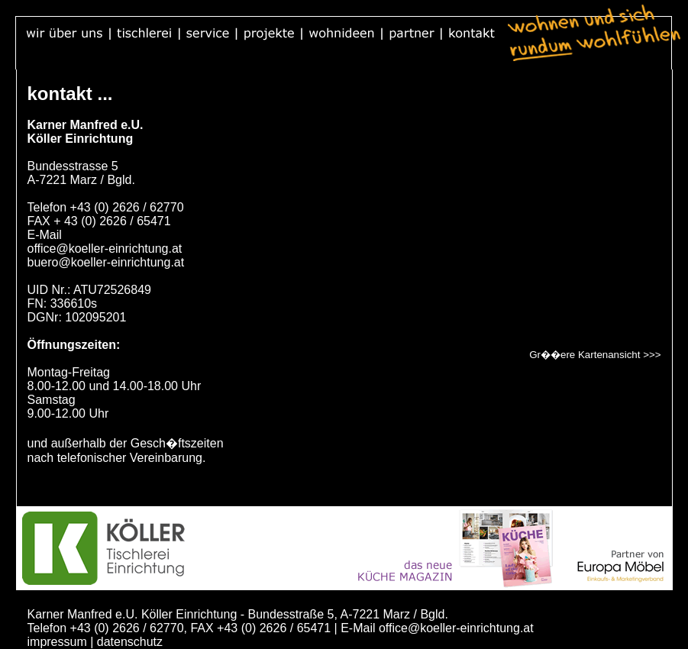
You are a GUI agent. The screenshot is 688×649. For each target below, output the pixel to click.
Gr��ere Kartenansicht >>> (595, 354)
